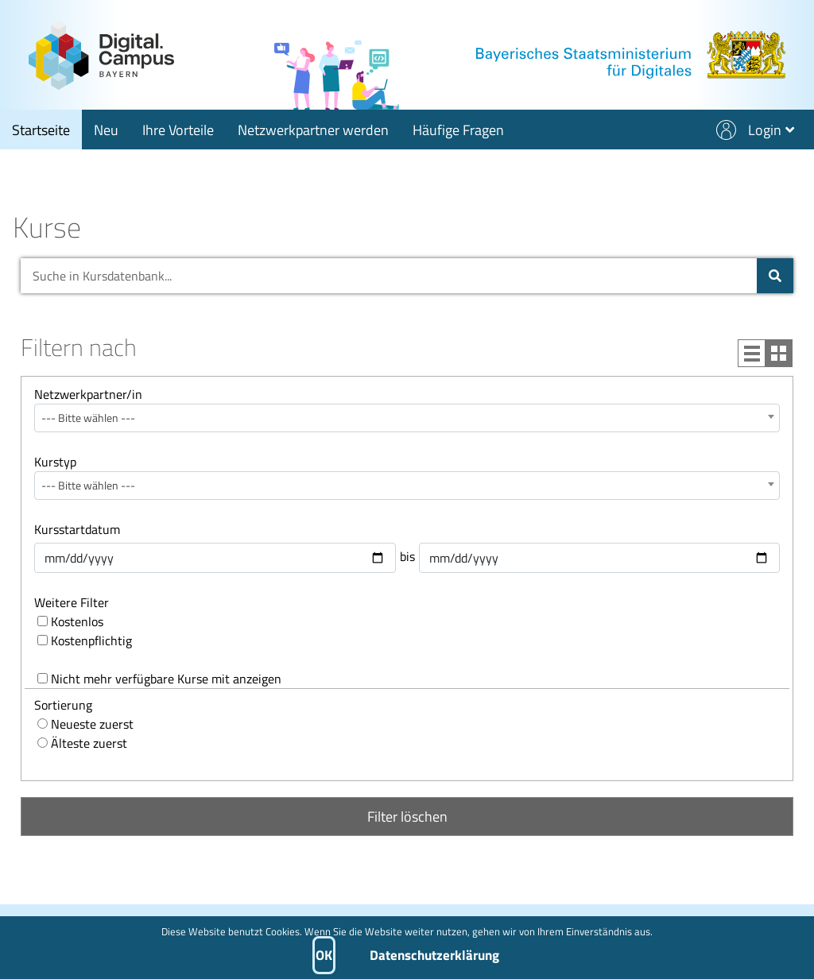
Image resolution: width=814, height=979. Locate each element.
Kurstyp (55, 461)
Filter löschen (407, 816)
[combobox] (407, 418)
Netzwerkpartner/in (88, 394)
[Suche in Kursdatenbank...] (387, 275)
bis (407, 556)
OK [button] (324, 955)
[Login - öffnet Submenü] (771, 129)
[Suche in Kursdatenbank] (775, 275)
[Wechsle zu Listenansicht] (765, 353)
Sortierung (63, 704)
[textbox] (407, 417)
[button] (761, 129)
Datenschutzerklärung (434, 955)
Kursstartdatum (77, 529)
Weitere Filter (71, 602)
